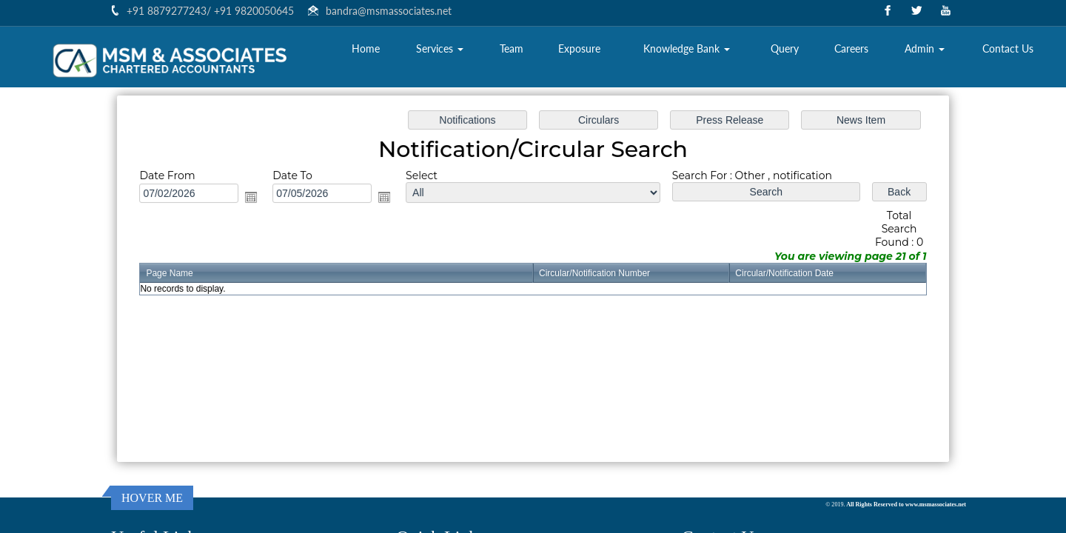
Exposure (579, 48)
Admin (925, 48)
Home (366, 48)
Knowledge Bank (686, 48)
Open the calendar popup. (258, 199)
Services (439, 48)
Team (511, 48)
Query (785, 48)
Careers (851, 48)
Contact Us (1007, 48)
